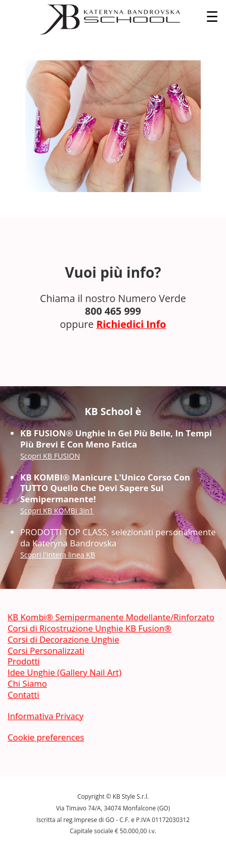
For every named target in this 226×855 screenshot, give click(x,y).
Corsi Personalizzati (46, 650)
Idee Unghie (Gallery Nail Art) (64, 672)
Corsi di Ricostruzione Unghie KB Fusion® (89, 628)
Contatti (23, 694)
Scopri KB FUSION (50, 456)
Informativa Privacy (45, 716)
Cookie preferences (46, 737)
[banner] (113, 19)
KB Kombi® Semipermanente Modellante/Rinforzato (111, 617)
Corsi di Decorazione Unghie (63, 639)
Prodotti (24, 661)
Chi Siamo (27, 683)
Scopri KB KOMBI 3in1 (57, 510)
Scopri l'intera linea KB (57, 555)
